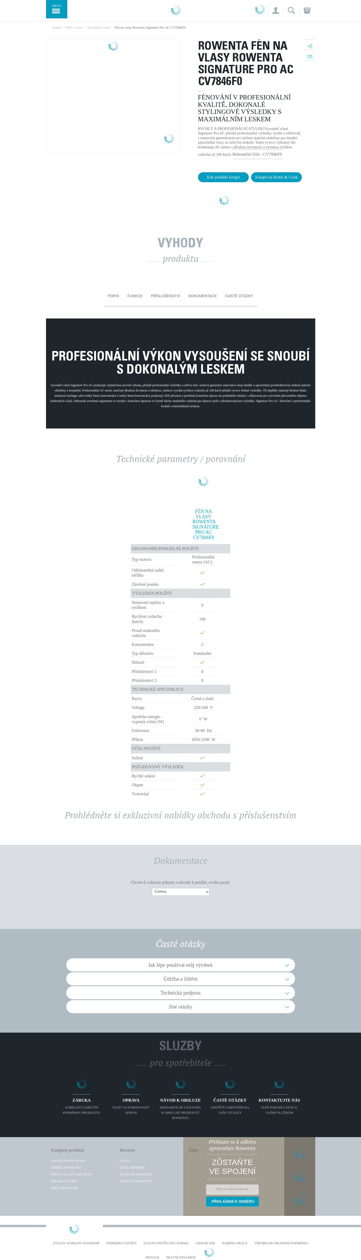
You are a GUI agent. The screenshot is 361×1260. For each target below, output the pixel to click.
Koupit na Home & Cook (276, 177)
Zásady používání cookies (166, 1243)
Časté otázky (239, 296)
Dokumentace (203, 296)
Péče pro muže (64, 1188)
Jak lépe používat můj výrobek (180, 965)
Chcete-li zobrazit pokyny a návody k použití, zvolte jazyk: (180, 882)
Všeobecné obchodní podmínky (281, 1243)
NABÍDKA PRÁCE (234, 1243)
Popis (113, 296)
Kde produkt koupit (223, 177)
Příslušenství (165, 296)
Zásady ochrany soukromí (76, 1243)
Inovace (152, 1257)
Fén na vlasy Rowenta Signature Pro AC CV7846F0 (203, 524)
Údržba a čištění (181, 979)
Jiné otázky (180, 1007)
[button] (275, 10)
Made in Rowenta (136, 1174)
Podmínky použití (121, 1243)
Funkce (135, 296)
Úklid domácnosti (68, 1161)
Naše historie (132, 1167)
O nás (125, 1161)
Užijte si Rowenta (136, 1181)
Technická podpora (180, 993)
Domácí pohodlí (66, 1167)
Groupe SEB (205, 1243)
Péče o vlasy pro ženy (72, 1174)
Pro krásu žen (64, 1181)
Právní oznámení (181, 1257)
